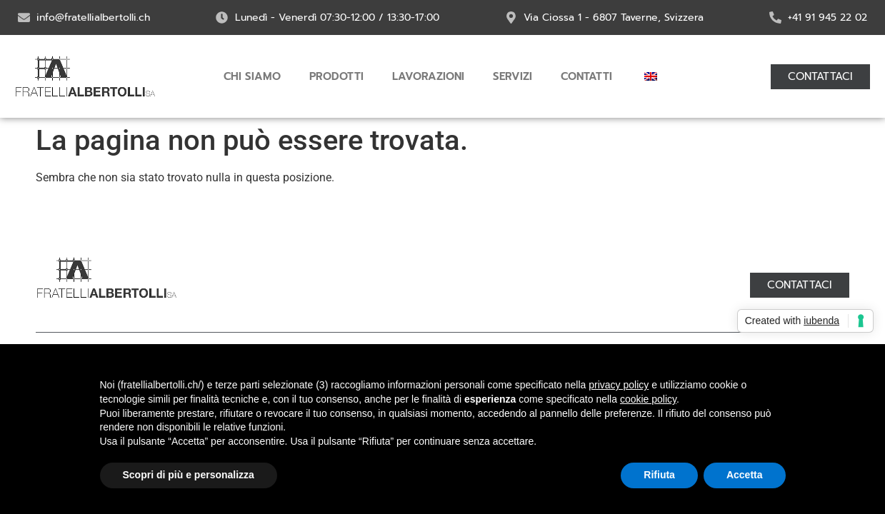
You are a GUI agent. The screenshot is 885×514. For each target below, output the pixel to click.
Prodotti (336, 76)
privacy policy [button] (619, 384)
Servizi (512, 76)
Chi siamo (252, 76)
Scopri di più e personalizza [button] (188, 474)
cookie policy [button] (648, 399)
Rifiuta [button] (659, 474)
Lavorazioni (428, 76)
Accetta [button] (744, 474)
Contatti (586, 76)
